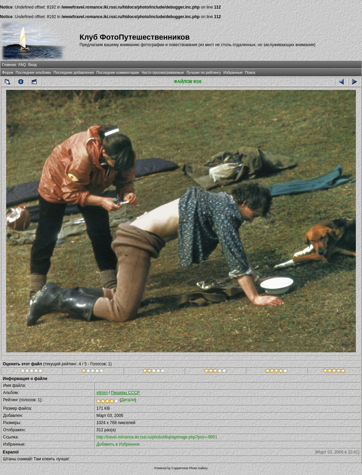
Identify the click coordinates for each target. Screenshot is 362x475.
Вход (32, 65)
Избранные (232, 72)
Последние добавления (74, 72)
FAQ (22, 65)
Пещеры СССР (125, 392)
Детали (128, 399)
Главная (9, 65)
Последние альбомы (33, 72)
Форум (7, 72)
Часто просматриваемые (162, 72)
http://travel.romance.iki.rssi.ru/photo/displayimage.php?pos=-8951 (156, 437)
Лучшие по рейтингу (203, 72)
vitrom (102, 392)
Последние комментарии (117, 72)
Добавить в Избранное (118, 444)
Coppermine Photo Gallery (189, 468)
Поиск (250, 72)
